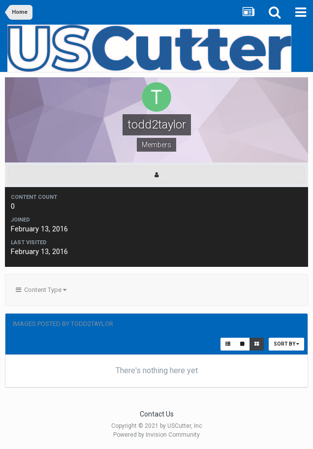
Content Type (41, 289)
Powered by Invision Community (156, 434)
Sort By (286, 344)
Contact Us (157, 414)
